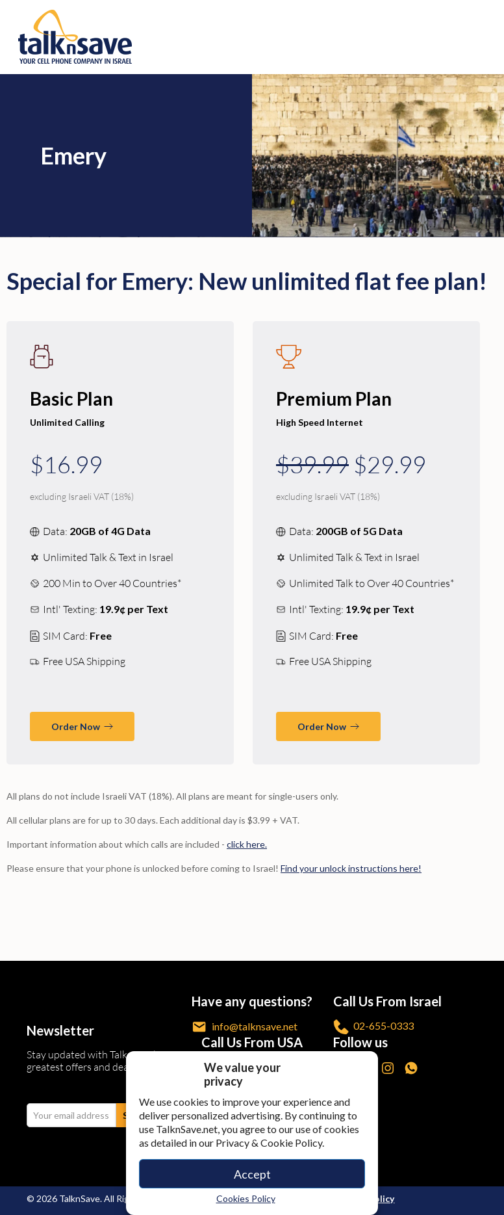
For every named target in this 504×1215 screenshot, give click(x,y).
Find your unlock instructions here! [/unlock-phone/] (351, 868)
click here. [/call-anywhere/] (247, 844)
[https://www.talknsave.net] (254, 36)
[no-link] (485, 37)
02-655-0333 (373, 1026)
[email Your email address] (71, 1115)
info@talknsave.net (244, 1026)
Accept (252, 1174)
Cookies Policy (245, 1198)
